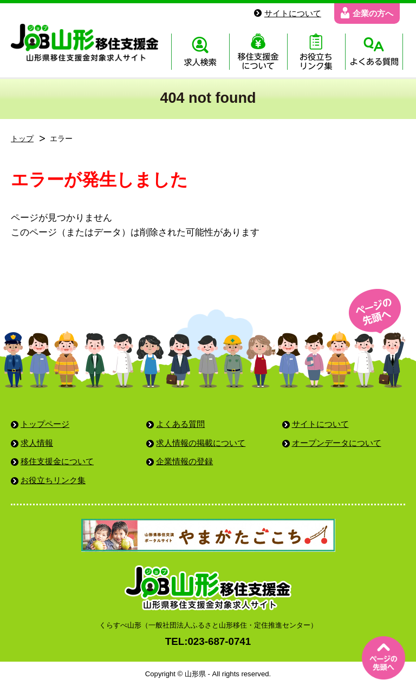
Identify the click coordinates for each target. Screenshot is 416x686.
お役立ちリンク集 (53, 480)
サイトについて (320, 423)
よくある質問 (180, 423)
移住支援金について (57, 461)
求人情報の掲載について (200, 442)
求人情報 (37, 442)
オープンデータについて (336, 442)
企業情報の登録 (184, 461)
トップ (22, 138)
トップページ (45, 423)
